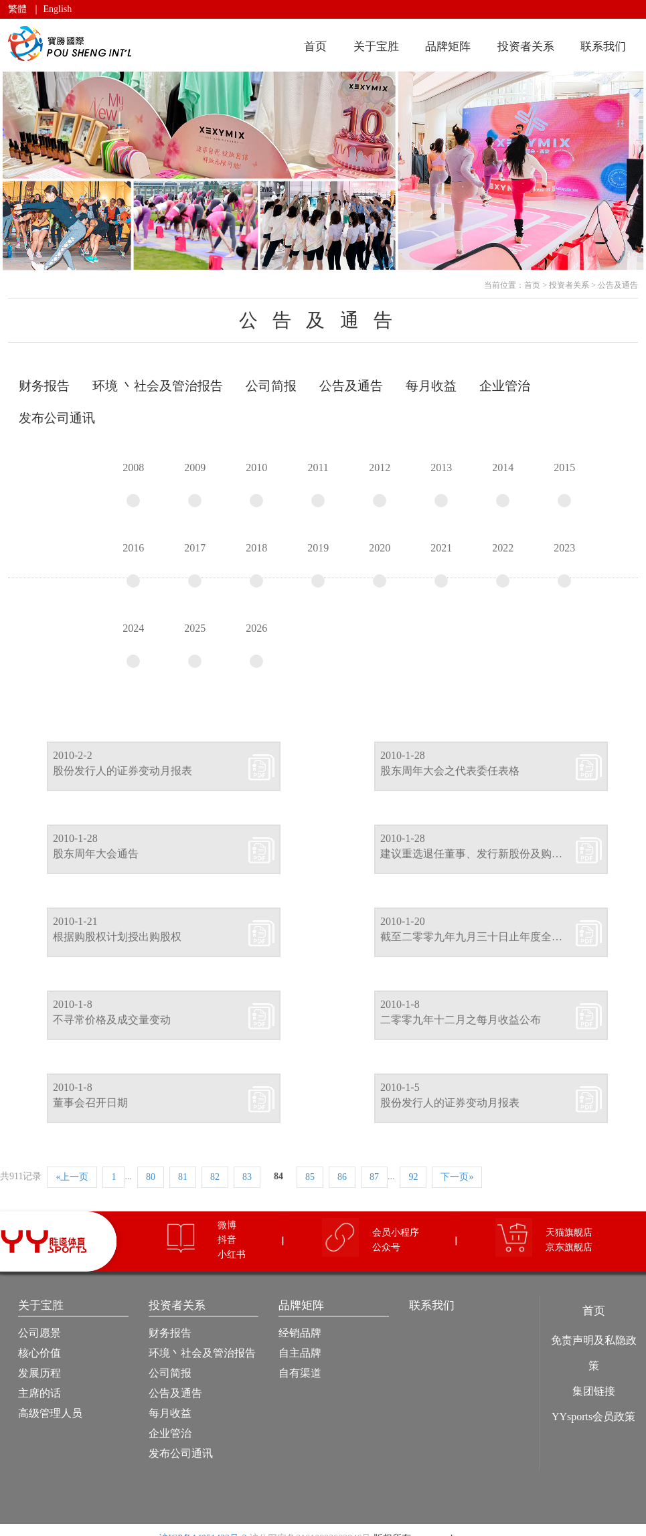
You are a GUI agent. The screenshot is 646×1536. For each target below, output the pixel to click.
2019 (318, 565)
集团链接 (593, 1391)
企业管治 (170, 1433)
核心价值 (39, 1353)
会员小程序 (395, 1232)
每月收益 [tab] (431, 386)
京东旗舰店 (569, 1247)
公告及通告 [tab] (351, 386)
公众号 (386, 1247)
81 (182, 1177)
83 (247, 1177)
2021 (441, 565)
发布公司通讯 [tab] (57, 418)
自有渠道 (299, 1373)
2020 (379, 565)
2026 (256, 645)
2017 (195, 565)
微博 (227, 1225)
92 (413, 1177)
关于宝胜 (376, 46)
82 (215, 1177)
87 (374, 1177)
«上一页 (72, 1177)
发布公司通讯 (181, 1453)
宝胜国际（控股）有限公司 (72, 43)
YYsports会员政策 (593, 1416)
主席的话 (39, 1393)
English (58, 9)
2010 (256, 484)
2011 (317, 484)
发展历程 (39, 1373)
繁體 (17, 9)
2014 (502, 484)
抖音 (227, 1240)
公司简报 (170, 1373)
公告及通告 (618, 285)
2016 (133, 565)
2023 (564, 565)
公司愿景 (39, 1333)
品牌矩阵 (448, 46)
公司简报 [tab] (271, 386)
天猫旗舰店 (569, 1232)
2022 (502, 565)
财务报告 (170, 1333)
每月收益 (170, 1413)
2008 (133, 484)
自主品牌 (299, 1353)
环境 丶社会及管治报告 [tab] (157, 386)
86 (342, 1177)
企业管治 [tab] (504, 386)
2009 (195, 484)
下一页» (456, 1177)
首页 (315, 46)
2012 (379, 484)
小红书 (232, 1255)
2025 (195, 645)
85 (310, 1177)
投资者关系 (525, 46)
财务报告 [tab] (44, 386)
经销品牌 (299, 1333)
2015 (564, 484)
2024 (133, 645)
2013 (441, 484)
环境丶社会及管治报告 (202, 1353)
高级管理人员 (50, 1413)
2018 (256, 565)
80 (150, 1177)
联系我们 (603, 46)
